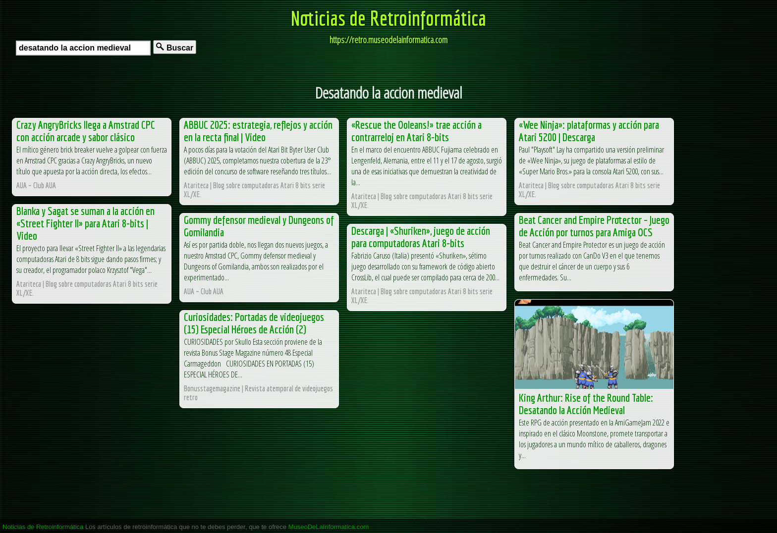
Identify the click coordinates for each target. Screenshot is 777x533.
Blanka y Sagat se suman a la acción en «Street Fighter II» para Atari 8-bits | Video (85, 223)
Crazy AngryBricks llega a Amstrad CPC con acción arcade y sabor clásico (85, 130)
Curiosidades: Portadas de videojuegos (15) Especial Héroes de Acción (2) (254, 323)
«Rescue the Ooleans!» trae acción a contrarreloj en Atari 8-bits (416, 130)
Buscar (174, 47)
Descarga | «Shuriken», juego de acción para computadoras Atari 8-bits (420, 236)
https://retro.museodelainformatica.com (388, 40)
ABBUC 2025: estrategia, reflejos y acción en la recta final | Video (258, 130)
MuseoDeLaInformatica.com (328, 527)
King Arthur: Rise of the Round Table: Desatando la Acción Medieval (586, 403)
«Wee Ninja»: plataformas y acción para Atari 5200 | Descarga (589, 130)
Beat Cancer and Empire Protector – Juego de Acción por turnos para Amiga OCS (594, 225)
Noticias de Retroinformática (388, 18)
